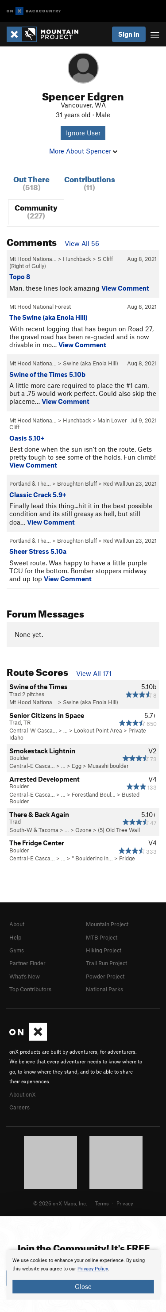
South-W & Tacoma (33, 829)
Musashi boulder (108, 765)
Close (83, 1286)
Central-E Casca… (32, 765)
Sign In (128, 34)
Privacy (124, 1203)
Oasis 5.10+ (27, 438)
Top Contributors (30, 989)
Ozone (83, 829)
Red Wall (114, 483)
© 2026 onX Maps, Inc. (60, 1203)
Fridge (127, 858)
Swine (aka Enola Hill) (90, 363)
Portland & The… (30, 483)
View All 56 (82, 243)
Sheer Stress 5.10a (37, 551)
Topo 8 (19, 276)
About (16, 924)
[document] (83, 1274)
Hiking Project (103, 950)
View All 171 (94, 673)
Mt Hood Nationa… (33, 258)
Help (15, 937)
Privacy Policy (92, 1269)
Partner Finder (27, 963)
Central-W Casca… (33, 730)
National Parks (104, 989)
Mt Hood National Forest (40, 306)
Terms (102, 1203)
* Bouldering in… (92, 858)
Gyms (16, 950)
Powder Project (105, 976)
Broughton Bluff (77, 483)
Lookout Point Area (98, 730)
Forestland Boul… (94, 794)
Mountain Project (107, 924)
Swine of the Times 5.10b (47, 374)
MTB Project (101, 937)
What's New (24, 976)
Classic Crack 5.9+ (37, 495)
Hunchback (77, 258)
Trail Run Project (106, 963)
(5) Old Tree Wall (119, 829)
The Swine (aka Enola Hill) (48, 317)
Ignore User (83, 133)
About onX (22, 1094)
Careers (19, 1107)
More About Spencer (83, 151)
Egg (76, 765)
